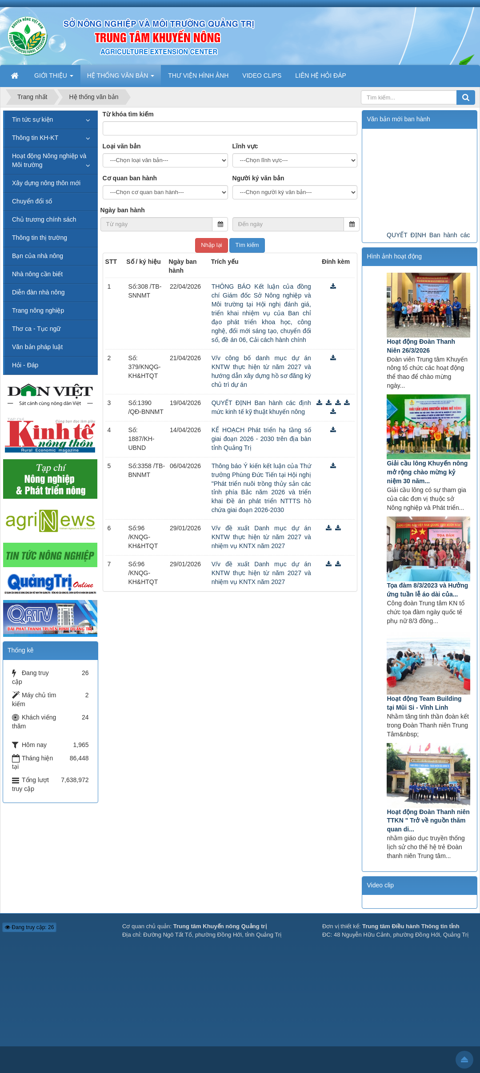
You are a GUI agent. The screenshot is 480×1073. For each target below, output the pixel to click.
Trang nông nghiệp (38, 310)
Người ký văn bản (258, 178)
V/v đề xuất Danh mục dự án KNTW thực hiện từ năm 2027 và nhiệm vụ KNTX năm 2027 (261, 537)
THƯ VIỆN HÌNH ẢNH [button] (198, 75)
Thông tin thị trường (39, 237)
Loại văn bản (122, 146)
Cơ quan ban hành (130, 178)
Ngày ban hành (122, 210)
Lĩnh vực (245, 146)
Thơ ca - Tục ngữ (36, 328)
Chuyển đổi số (32, 201)
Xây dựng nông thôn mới (46, 183)
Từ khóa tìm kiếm (128, 114)
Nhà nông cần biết (37, 274)
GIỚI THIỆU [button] (53, 78)
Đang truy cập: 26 (29, 927)
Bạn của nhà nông (37, 255)
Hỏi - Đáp (25, 365)
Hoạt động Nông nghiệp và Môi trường (49, 160)
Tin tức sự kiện (32, 119)
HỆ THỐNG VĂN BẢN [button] (120, 78)
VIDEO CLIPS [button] (261, 75)
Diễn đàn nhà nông (38, 292)
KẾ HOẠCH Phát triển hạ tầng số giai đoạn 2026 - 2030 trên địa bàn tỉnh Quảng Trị (261, 438)
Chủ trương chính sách (44, 219)
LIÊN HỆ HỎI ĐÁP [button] (320, 75)
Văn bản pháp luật (37, 346)
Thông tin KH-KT (35, 137)
